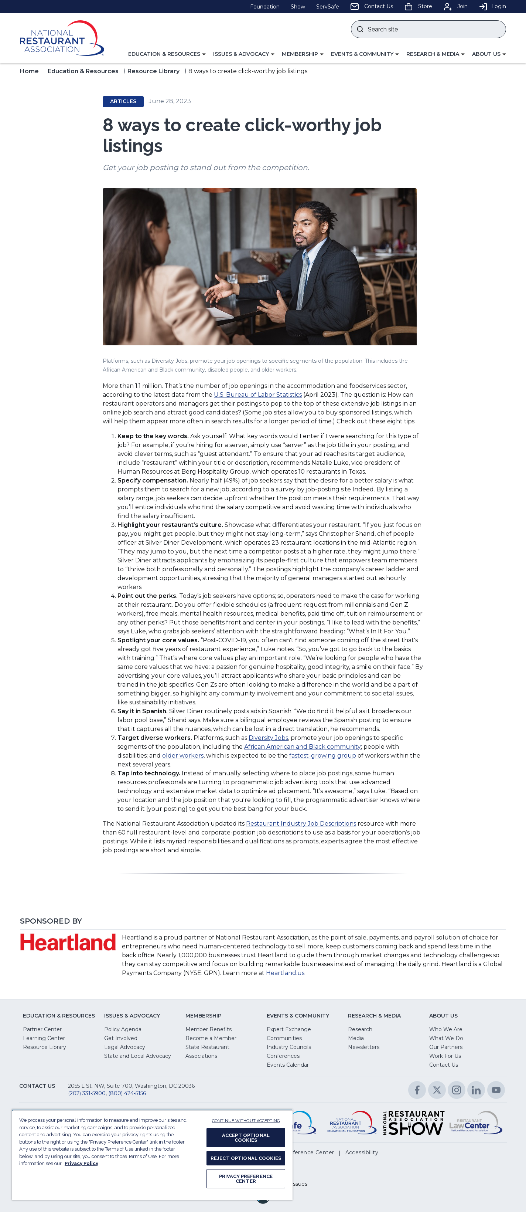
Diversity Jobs (268, 737)
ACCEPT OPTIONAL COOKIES (246, 1138)
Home (29, 71)
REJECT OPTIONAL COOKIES (246, 1158)
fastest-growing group (322, 755)
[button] (167, 54)
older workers (183, 755)
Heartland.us (285, 972)
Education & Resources (83, 71)
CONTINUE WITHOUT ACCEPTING (246, 1120)
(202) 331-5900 (87, 1093)
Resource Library (153, 71)
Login (492, 6)
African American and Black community (302, 746)
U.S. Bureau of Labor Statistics (258, 394)
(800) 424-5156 (127, 1093)
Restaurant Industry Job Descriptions (301, 823)
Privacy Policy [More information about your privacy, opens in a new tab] (81, 1163)
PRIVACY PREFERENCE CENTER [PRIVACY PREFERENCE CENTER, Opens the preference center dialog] (246, 1179)
